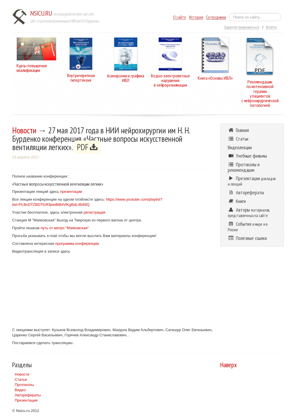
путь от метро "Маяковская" (64, 228)
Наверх (228, 365)
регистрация (94, 212)
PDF (87, 146)
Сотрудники (216, 17)
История (196, 17)
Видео (20, 390)
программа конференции (76, 243)
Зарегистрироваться (241, 27)
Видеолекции (240, 147)
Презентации (26, 400)
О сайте (179, 17)
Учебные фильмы (247, 155)
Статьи (21, 379)
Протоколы (24, 385)
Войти (271, 27)
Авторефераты (28, 395)
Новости (24, 130)
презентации (71, 191)
